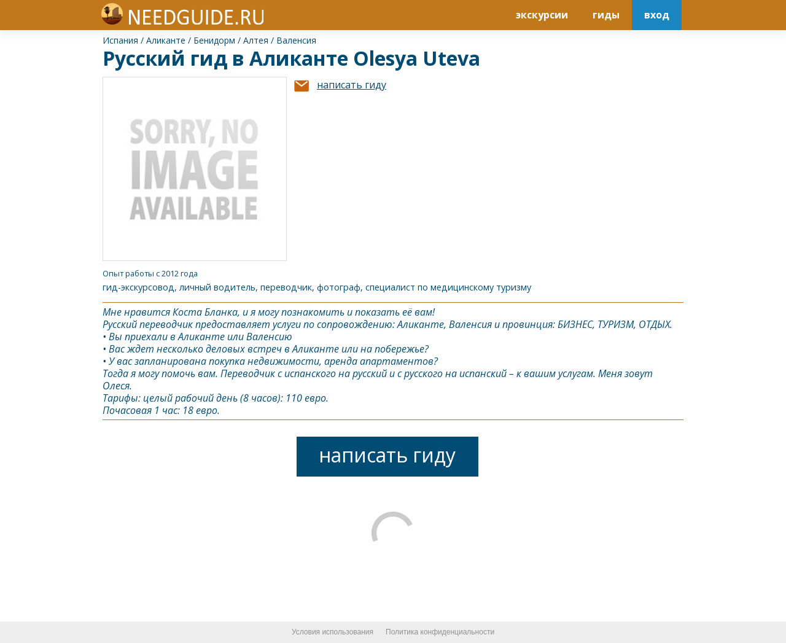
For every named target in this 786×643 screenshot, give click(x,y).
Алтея (255, 40)
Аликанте (165, 40)
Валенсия (296, 40)
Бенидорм (214, 40)
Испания (120, 40)
